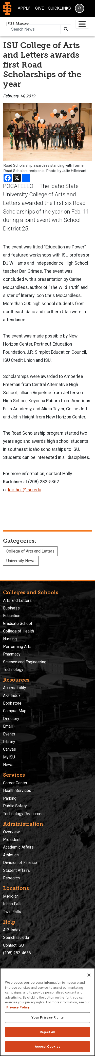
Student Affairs (16, 870)
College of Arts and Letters (30, 551)
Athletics (11, 855)
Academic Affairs (18, 847)
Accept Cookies (47, 1046)
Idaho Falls (13, 903)
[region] (47, 1012)
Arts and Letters (17, 600)
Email (8, 726)
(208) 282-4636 (17, 953)
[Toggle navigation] (82, 24)
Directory (11, 718)
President (12, 839)
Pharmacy (12, 654)
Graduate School (17, 623)
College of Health (18, 631)
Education (11, 615)
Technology (13, 669)
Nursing (10, 639)
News (8, 764)
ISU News (17, 24)
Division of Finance (20, 862)
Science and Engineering (24, 662)
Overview (11, 832)
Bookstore (12, 703)
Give (39, 8)
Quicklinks (59, 8)
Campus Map (14, 710)
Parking (9, 798)
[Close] (88, 975)
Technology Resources (23, 813)
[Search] (79, 8)
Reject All (47, 1032)
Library (9, 741)
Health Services (17, 790)
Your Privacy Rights (47, 1017)
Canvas (9, 749)
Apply (24, 8)
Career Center (15, 782)
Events (9, 734)
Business (11, 608)
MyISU (9, 757)
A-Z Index (12, 695)
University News (20, 560)
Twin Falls (12, 911)
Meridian (10, 896)
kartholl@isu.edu (24, 489)
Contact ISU (13, 945)
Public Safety (15, 806)
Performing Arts (17, 646)
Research (11, 878)
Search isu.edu (16, 937)
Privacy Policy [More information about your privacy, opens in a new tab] (18, 1007)
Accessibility (14, 687)
